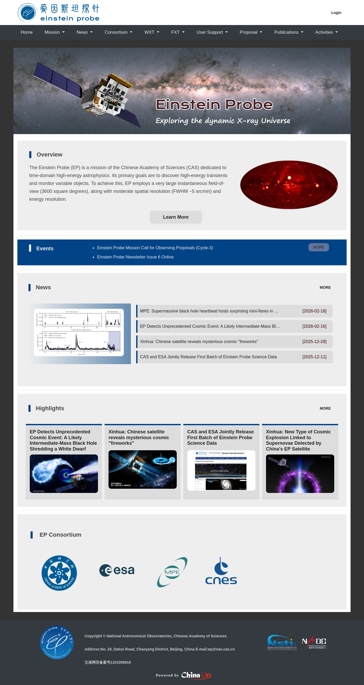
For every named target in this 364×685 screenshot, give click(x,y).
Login (336, 13)
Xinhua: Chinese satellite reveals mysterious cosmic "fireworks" (199, 341)
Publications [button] (287, 32)
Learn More (176, 217)
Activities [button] (324, 32)
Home (27, 32)
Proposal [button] (249, 32)
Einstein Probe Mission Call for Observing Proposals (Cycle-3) (155, 248)
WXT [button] (149, 32)
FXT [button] (176, 32)
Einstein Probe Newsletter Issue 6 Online (135, 257)
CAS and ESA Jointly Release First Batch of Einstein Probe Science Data (208, 357)
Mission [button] (53, 32)
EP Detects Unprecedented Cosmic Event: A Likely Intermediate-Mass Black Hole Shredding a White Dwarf (240, 326)
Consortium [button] (117, 32)
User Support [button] (210, 32)
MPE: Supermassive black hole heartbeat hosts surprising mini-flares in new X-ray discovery (226, 311)
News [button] (83, 32)
